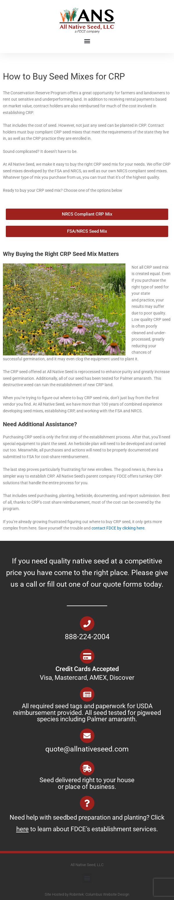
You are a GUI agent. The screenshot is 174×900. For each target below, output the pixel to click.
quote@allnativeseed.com (87, 749)
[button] (87, 41)
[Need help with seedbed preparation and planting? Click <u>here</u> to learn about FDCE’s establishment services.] (87, 803)
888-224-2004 (87, 636)
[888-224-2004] (87, 623)
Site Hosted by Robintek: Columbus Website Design (87, 894)
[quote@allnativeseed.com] (87, 736)
